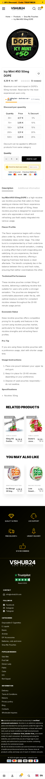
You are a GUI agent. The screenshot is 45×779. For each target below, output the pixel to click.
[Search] (34, 8)
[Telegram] (8, 611)
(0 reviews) (36, 81)
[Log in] (12, 775)
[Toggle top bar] (42, 2)
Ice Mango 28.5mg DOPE (10, 491)
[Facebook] (8, 605)
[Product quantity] (11, 159)
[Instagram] (8, 608)
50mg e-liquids (11, 435)
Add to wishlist (38, 73)
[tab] (7, 188)
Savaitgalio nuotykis (13, 485)
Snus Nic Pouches (31, 17)
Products (17, 17)
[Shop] (4, 775)
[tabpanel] (22, 297)
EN (39, 775)
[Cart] (39, 8)
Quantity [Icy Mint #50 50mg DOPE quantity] (7, 153)
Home (8, 17)
